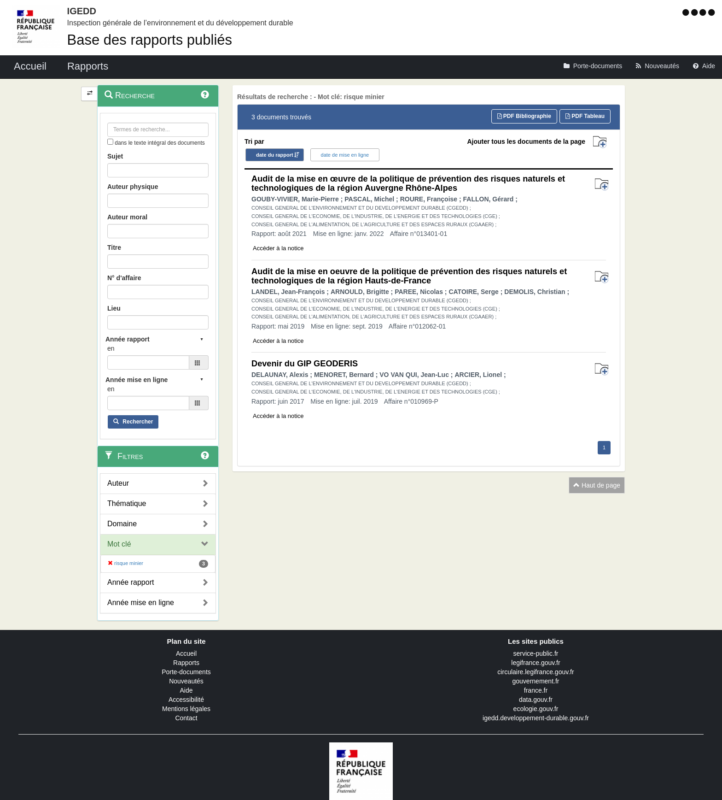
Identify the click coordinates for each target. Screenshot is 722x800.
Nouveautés (186, 681)
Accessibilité (186, 699)
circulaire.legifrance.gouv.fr (535, 672)
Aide (186, 690)
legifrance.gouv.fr (535, 662)
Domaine (122, 524)
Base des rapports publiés (149, 40)
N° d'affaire (124, 278)
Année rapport (130, 582)
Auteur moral (127, 217)
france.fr (535, 690)
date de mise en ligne (345, 155)
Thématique (126, 503)
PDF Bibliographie (524, 116)
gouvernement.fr (535, 681)
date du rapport (274, 155)
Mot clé (119, 544)
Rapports (186, 662)
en (111, 348)
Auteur (118, 483)
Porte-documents (186, 672)
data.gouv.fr (536, 699)
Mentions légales (186, 708)
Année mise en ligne (140, 602)
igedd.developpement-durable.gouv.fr (536, 718)
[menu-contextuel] (110, 142)
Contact (186, 718)
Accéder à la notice (278, 248)
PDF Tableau (585, 116)
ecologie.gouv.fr (536, 708)
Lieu (114, 308)
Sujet (115, 156)
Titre (114, 247)
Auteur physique (132, 186)
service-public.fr (535, 653)
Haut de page (596, 485)
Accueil (186, 653)
